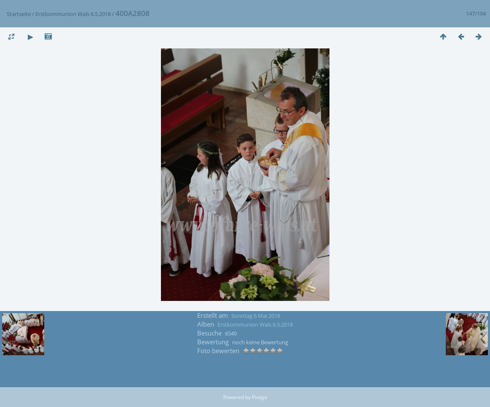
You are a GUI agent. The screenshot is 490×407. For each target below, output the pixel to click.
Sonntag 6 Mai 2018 (255, 315)
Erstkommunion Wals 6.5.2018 (73, 14)
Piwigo (259, 397)
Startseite (19, 14)
